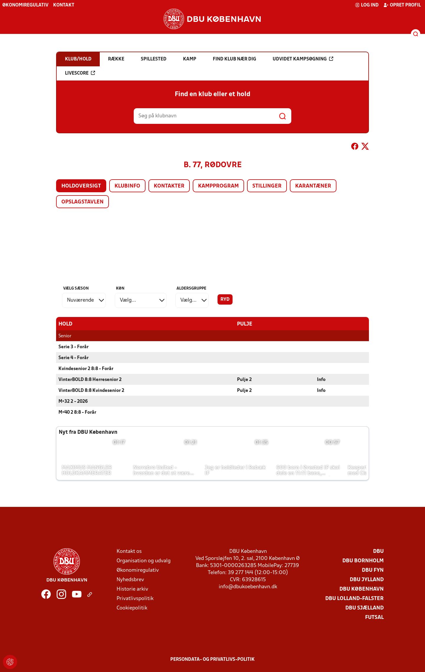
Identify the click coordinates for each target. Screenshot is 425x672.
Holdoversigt (81, 186)
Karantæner (313, 186)
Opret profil (402, 5)
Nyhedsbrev (130, 579)
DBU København (361, 589)
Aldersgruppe (191, 288)
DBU (378, 551)
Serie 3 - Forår (73, 347)
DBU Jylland (367, 579)
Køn (120, 288)
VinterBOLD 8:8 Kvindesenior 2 (91, 390)
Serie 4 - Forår (73, 358)
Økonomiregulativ (25, 5)
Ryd (225, 300)
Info (321, 379)
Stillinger (267, 186)
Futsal (374, 617)
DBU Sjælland (364, 607)
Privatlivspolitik (135, 598)
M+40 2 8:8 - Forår (77, 412)
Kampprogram (218, 186)
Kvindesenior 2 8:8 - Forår (85, 369)
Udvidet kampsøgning (303, 59)
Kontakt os (129, 551)
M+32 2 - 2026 (73, 401)
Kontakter (169, 186)
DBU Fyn (373, 570)
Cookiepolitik (132, 607)
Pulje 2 (244, 379)
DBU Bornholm (363, 560)
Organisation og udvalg (144, 560)
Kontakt (63, 5)
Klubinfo (127, 186)
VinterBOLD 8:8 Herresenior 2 (90, 379)
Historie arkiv (132, 589)
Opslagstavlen (82, 202)
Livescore (80, 73)
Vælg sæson (76, 288)
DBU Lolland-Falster (354, 598)
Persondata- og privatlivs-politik (212, 659)
